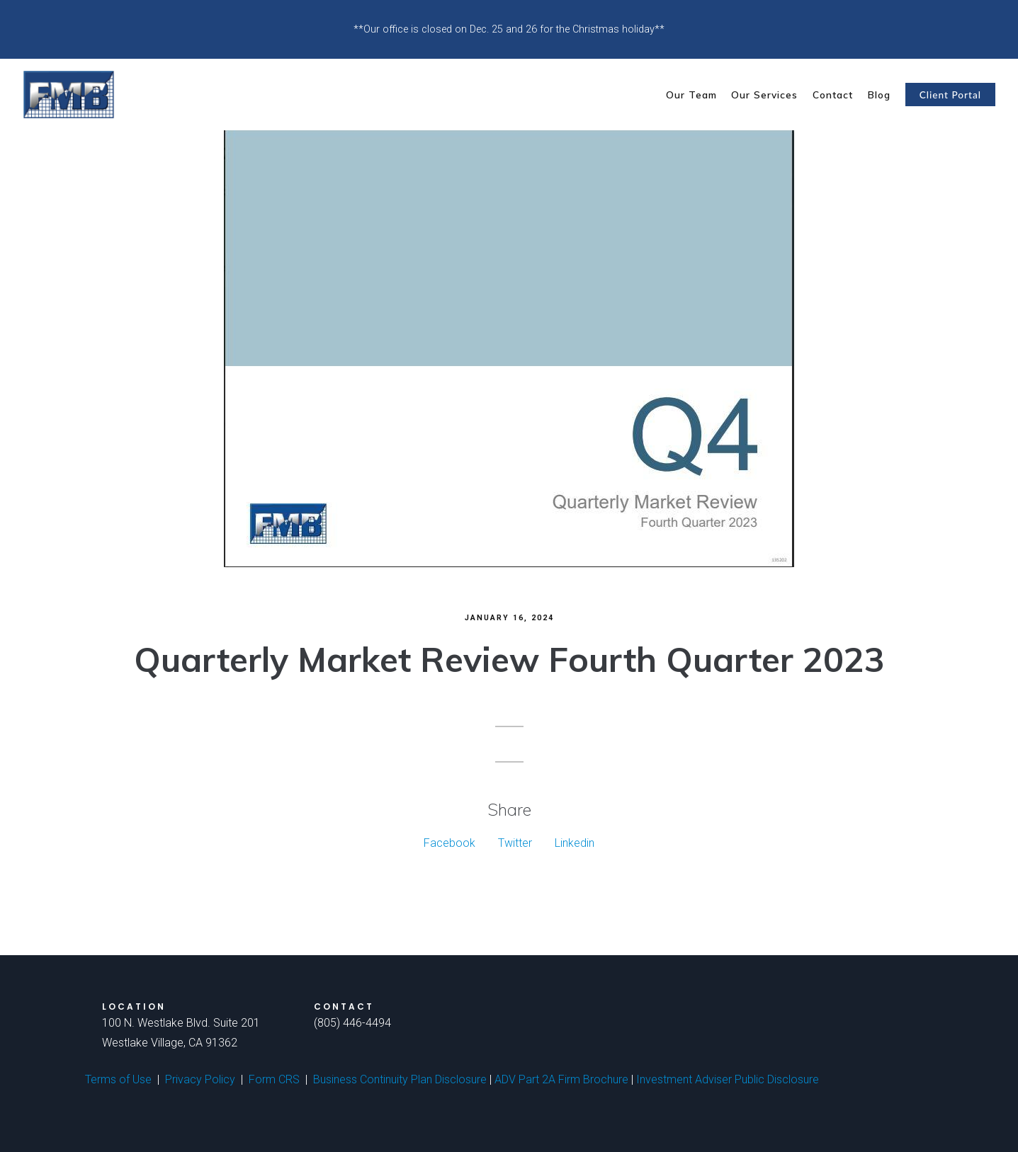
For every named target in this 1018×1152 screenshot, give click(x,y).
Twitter (515, 843)
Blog (879, 95)
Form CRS (274, 1079)
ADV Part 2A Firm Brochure (561, 1079)
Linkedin (574, 843)
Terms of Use (118, 1079)
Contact (833, 95)
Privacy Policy (200, 1079)
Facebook (449, 843)
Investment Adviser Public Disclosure (727, 1079)
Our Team (691, 95)
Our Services (764, 95)
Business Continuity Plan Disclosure (400, 1079)
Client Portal (950, 95)
